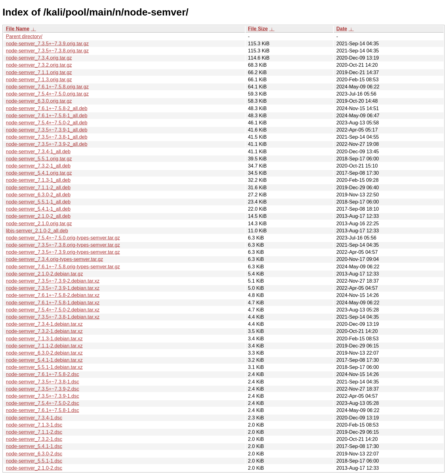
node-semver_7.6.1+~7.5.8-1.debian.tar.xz (53, 302)
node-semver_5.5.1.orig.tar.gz (39, 158)
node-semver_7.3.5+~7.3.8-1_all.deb (46, 137)
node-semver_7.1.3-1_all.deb (38, 180)
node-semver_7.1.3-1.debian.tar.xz (44, 338)
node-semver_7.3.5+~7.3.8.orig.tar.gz (47, 50)
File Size (258, 28)
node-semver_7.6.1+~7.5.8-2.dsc (42, 374)
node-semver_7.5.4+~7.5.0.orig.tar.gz (47, 93)
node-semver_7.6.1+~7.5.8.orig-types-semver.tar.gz (63, 266)
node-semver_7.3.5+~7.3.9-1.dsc (42, 396)
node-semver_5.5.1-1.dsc (34, 461)
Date (341, 28)
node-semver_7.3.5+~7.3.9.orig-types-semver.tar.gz (63, 252)
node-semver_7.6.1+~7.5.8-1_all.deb (46, 115)
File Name (17, 28)
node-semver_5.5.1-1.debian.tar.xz (44, 367)
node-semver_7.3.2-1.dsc (34, 439)
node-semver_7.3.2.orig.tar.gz (39, 65)
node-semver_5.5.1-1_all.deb (38, 201)
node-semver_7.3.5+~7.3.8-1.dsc (42, 381)
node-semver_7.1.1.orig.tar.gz (39, 72)
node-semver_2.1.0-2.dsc (34, 468)
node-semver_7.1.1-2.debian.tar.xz (44, 345)
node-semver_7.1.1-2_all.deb (38, 187)
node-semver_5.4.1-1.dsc (34, 446)
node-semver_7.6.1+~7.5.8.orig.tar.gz (47, 86)
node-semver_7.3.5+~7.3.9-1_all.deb (46, 129)
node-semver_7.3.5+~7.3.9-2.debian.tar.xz (53, 281)
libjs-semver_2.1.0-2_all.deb (37, 230)
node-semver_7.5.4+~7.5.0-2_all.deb (46, 122)
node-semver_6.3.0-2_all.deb (38, 194)
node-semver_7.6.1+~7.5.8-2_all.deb (46, 108)
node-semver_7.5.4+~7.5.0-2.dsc (42, 403)
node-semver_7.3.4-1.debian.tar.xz (44, 324)
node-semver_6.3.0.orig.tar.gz (39, 101)
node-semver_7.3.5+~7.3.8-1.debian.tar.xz (53, 317)
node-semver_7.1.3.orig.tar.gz (39, 79)
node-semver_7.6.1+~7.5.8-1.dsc (42, 410)
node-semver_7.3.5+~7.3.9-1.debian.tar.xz (53, 288)
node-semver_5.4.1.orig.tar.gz (39, 173)
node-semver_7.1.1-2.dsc (34, 432)
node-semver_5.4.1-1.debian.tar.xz (44, 360)
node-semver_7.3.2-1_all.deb (38, 165)
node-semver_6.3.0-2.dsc (34, 453)
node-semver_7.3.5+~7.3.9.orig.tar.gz (47, 43)
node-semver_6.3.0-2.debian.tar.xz (44, 353)
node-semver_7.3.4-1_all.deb (38, 151)
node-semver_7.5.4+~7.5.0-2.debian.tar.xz (53, 309)
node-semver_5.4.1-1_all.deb (38, 209)
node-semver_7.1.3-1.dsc (34, 425)
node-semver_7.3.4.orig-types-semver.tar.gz (54, 259)
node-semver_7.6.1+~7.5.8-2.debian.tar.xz (53, 295)
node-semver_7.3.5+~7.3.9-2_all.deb (46, 144)
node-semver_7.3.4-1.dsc (34, 417)
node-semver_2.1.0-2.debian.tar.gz (44, 273)
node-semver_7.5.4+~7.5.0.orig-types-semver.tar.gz (63, 237)
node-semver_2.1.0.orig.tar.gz (39, 223)
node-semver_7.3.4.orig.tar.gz (39, 57)
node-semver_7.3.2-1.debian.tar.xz (44, 331)
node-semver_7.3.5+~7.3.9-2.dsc (42, 389)
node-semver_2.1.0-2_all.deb (38, 216)
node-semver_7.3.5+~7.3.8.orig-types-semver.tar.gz (63, 245)
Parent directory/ (24, 36)
